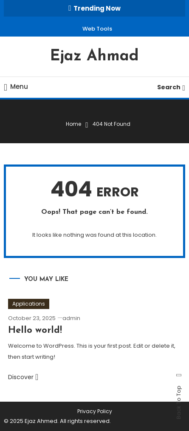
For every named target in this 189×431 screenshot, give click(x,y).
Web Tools (97, 29)
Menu (16, 86)
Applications (28, 303)
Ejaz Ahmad (94, 56)
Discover (23, 377)
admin (71, 318)
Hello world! (35, 330)
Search (171, 87)
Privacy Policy (94, 411)
